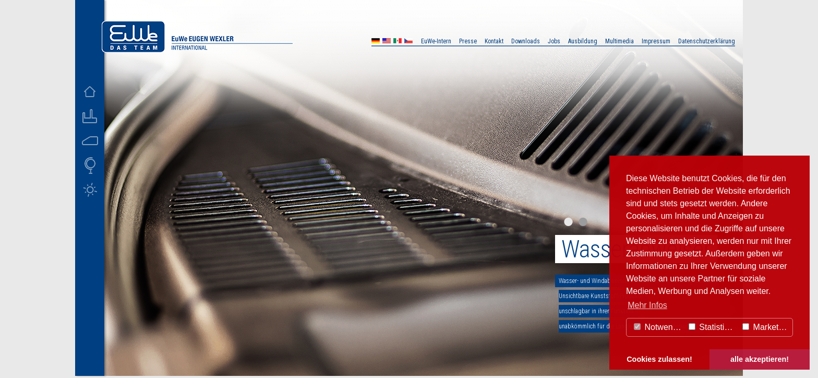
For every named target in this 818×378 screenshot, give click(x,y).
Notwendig (659, 327)
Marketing (766, 327)
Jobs (554, 41)
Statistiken (713, 327)
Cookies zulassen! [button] (659, 359)
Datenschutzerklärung (706, 41)
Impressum (656, 41)
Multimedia (619, 41)
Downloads (525, 41)
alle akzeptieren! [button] (759, 359)
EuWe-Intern (436, 41)
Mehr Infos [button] (647, 305)
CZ (408, 42)
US (386, 42)
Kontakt (494, 41)
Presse (468, 41)
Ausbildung (582, 41)
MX (397, 42)
